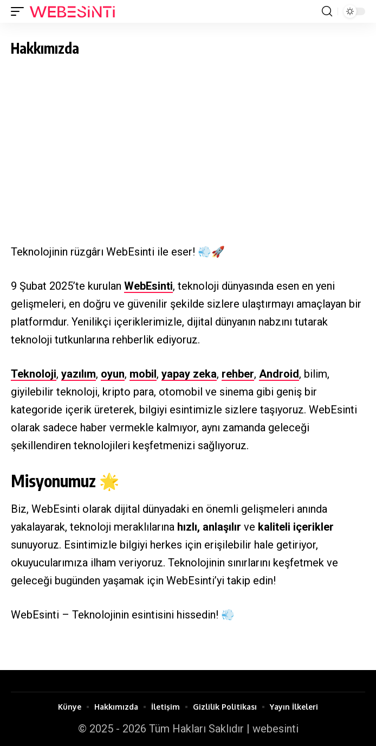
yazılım (78, 373)
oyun (113, 373)
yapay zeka (189, 373)
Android (279, 373)
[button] (20, 11)
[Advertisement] (188, 143)
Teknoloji (33, 373)
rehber (238, 373)
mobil (143, 373)
